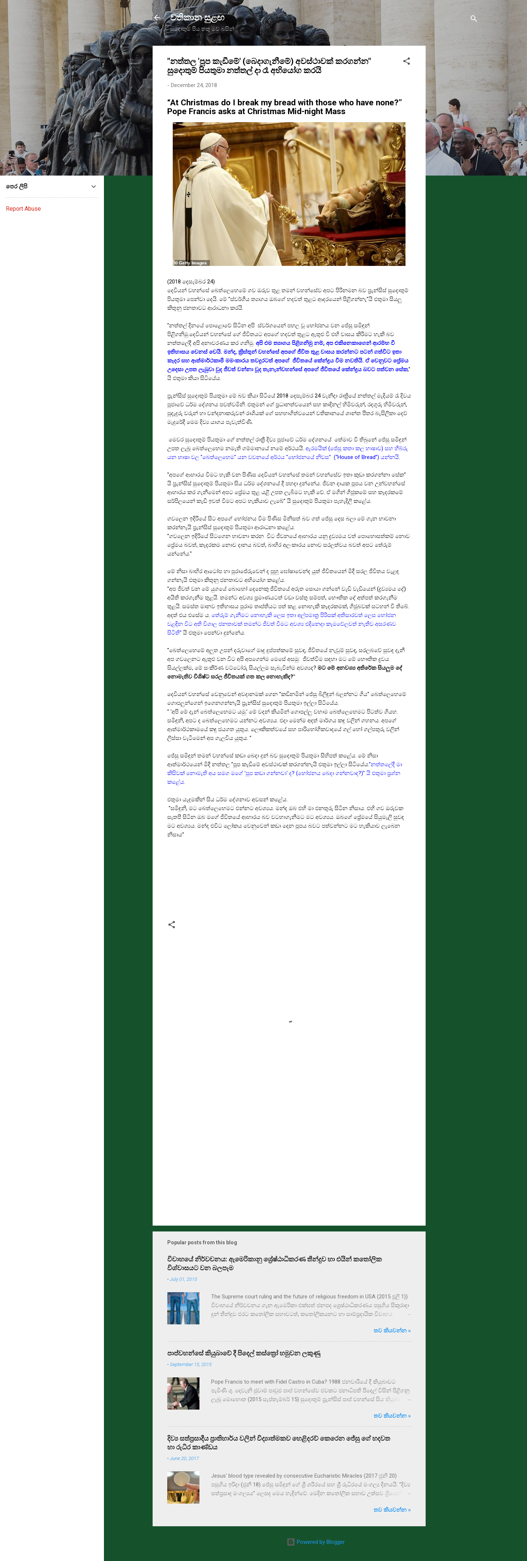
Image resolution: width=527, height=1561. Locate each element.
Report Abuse (23, 208)
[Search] (474, 20)
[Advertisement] (454, 155)
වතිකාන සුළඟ (197, 17)
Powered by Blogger (316, 1542)
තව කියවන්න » (392, 1330)
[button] (406, 62)
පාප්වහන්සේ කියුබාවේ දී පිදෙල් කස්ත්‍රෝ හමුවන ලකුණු (243, 1353)
